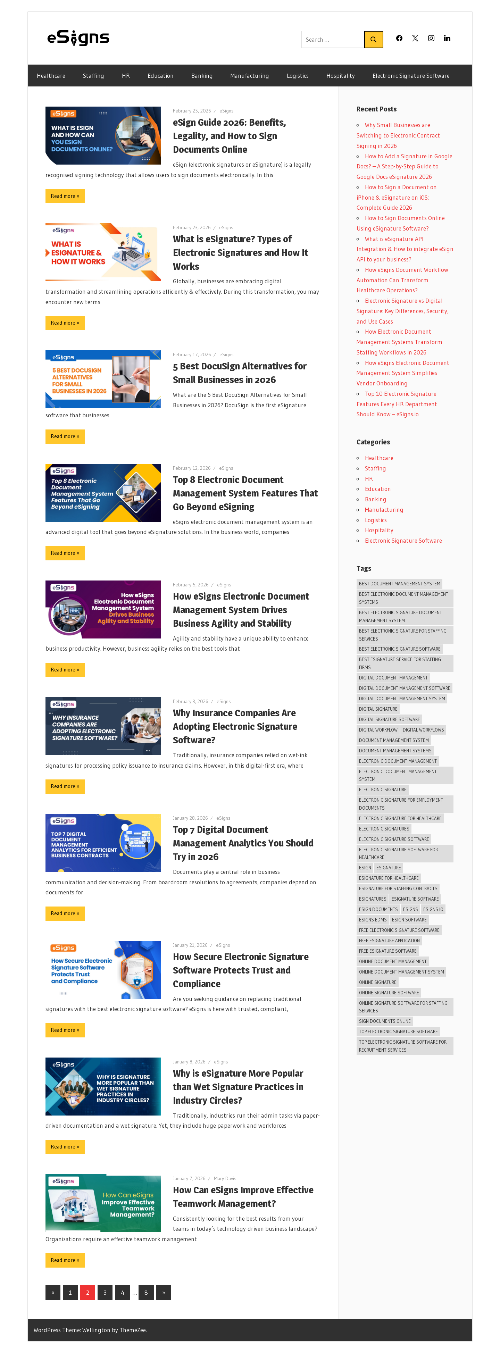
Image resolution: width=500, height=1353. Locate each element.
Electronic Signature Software (411, 75)
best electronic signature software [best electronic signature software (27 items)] (400, 649)
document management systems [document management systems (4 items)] (395, 750)
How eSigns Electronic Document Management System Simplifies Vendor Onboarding (403, 373)
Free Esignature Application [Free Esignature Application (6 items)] (389, 940)
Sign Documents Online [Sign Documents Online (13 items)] (385, 1021)
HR (126, 75)
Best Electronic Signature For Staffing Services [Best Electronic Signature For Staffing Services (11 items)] (403, 635)
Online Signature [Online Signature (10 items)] (378, 982)
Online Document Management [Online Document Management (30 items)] (393, 961)
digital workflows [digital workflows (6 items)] (423, 730)
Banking (202, 75)
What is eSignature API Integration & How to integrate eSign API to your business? (405, 249)
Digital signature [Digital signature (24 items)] (378, 709)
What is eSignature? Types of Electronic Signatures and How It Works (240, 252)
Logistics (298, 75)
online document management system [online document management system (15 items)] (401, 972)
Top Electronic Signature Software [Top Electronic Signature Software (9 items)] (398, 1031)
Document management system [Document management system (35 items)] (394, 740)
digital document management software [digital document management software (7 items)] (404, 688)
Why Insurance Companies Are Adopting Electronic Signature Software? (235, 726)
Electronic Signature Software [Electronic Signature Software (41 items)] (394, 839)
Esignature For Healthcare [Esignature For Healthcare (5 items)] (389, 878)
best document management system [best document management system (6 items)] (399, 583)
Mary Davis (225, 1178)
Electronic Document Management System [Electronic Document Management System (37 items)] (398, 775)
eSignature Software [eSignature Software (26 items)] (415, 899)
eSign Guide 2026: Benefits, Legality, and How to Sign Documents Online (229, 135)
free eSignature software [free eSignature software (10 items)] (388, 951)
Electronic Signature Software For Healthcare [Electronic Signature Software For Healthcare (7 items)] (398, 853)
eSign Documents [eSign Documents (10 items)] (378, 909)
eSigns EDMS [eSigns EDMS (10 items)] (373, 919)
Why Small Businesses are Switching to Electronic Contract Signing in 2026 (398, 135)
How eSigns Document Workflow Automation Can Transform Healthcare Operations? (402, 280)
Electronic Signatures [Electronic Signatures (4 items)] (384, 829)
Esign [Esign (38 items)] (365, 867)
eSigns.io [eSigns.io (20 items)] (433, 909)
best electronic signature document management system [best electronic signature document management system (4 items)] (400, 616)
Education (161, 75)
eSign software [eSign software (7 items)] (409, 919)
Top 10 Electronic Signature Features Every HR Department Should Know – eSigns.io (397, 404)
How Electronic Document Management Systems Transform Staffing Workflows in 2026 (399, 342)
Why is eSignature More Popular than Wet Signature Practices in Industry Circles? (238, 1086)
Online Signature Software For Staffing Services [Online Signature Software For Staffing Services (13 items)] (403, 1007)
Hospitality (340, 75)
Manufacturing (250, 75)
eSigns (226, 111)
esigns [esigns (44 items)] (410, 909)
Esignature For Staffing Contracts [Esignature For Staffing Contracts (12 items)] (398, 888)
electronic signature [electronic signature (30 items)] (383, 789)
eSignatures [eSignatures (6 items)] (372, 899)
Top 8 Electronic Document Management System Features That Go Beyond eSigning (245, 493)
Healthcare (51, 75)
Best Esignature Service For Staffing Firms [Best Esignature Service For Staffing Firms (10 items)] (400, 663)
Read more (63, 196)
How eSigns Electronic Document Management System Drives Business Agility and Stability (241, 609)
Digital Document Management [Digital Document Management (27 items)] (393, 677)
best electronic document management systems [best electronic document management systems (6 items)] (403, 598)
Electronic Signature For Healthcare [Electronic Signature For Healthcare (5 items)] (400, 818)
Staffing (93, 75)
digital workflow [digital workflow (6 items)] (378, 730)
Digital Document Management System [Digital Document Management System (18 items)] (402, 698)
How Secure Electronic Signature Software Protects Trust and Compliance (241, 970)
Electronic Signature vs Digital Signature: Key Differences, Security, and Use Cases (403, 311)
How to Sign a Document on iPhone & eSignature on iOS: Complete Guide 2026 (397, 197)
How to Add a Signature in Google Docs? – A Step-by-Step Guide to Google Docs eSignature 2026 (404, 166)
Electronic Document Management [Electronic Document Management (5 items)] (398, 761)
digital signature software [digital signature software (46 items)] (389, 719)
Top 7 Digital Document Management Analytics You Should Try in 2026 (243, 843)
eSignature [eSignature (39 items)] (388, 867)
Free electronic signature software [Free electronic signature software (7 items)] (399, 930)
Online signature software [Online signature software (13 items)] (389, 992)
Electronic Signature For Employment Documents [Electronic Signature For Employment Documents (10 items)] (401, 804)
